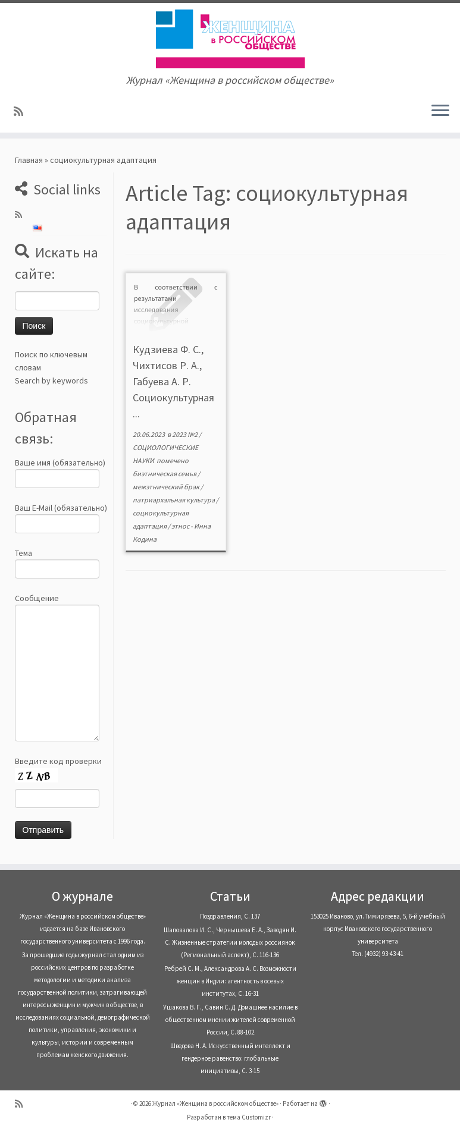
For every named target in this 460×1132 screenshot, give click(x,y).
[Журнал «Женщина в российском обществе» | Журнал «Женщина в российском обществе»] (230, 38)
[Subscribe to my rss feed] (22, 111)
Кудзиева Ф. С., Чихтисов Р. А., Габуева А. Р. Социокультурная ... (173, 381)
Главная (29, 160)
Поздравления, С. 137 (230, 916)
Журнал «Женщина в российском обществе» (215, 1103)
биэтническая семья (165, 473)
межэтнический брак (167, 486)
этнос (180, 525)
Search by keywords (51, 380)
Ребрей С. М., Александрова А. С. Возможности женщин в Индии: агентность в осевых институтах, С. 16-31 (230, 981)
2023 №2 (185, 434)
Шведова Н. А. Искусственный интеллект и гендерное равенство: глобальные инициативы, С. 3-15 (230, 1058)
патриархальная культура (174, 499)
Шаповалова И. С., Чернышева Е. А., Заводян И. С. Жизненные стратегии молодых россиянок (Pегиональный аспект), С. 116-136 (230, 942)
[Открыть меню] (440, 111)
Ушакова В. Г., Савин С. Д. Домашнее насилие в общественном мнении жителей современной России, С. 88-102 (230, 1019)
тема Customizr (249, 1117)
